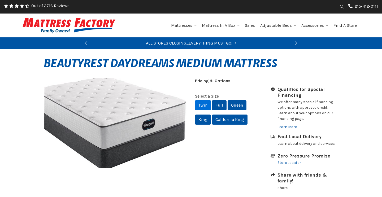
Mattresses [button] (184, 25)
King (202, 119)
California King (229, 119)
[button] (86, 43)
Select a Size (207, 96)
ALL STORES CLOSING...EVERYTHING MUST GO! (191, 43)
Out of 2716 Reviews (50, 5)
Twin (202, 105)
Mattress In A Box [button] (221, 25)
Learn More (287, 127)
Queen (237, 105)
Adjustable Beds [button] (278, 25)
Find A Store (345, 25)
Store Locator (289, 162)
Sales (250, 25)
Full (219, 105)
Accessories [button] (314, 25)
